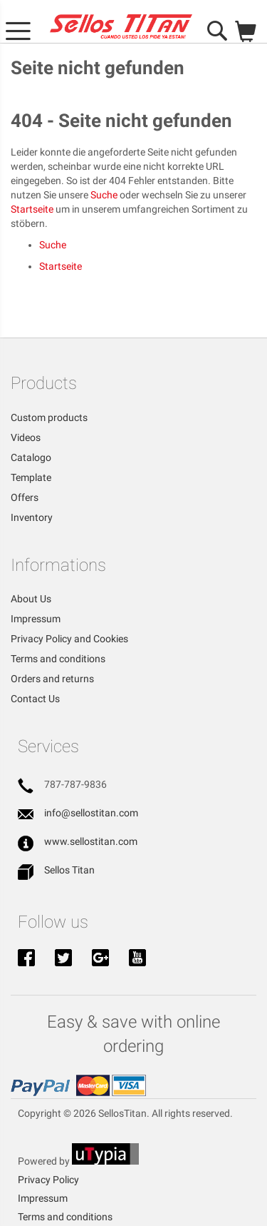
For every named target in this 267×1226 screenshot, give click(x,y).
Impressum (36, 618)
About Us (31, 598)
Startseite (32, 209)
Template (31, 477)
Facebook (26, 959)
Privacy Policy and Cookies (69, 638)
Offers (24, 497)
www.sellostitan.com (90, 841)
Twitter (63, 959)
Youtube (137, 959)
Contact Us (35, 698)
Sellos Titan (69, 870)
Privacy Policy (48, 1179)
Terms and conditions (58, 658)
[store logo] (121, 26)
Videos (26, 437)
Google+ (100, 959)
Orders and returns (52, 678)
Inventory (32, 517)
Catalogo (31, 457)
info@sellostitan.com (91, 813)
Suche (103, 195)
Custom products (49, 417)
